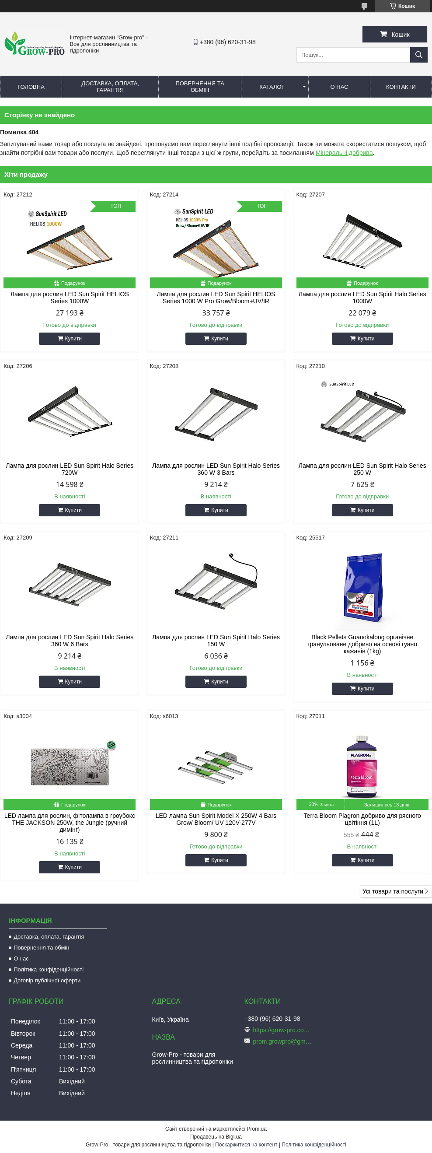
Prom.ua (257, 1129)
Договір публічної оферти (47, 980)
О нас (339, 87)
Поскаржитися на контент (246, 1145)
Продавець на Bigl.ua (216, 1137)
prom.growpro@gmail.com (283, 1041)
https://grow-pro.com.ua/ (283, 1030)
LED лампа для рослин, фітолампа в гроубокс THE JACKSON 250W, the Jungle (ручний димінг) (69, 822)
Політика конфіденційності (49, 969)
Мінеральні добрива (344, 152)
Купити (73, 339)
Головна (31, 87)
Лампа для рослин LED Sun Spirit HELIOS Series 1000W (69, 298)
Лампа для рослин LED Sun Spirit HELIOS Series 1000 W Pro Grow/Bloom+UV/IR (216, 298)
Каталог (271, 87)
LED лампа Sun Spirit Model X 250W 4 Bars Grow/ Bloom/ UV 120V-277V (216, 819)
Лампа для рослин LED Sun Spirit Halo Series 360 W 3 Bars (216, 469)
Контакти (401, 87)
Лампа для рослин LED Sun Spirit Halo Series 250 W (362, 469)
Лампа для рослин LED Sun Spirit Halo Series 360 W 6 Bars (69, 641)
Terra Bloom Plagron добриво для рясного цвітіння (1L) (362, 819)
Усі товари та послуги (392, 891)
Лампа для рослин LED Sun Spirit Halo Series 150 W (216, 641)
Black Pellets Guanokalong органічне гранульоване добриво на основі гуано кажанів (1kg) (362, 644)
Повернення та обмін (199, 86)
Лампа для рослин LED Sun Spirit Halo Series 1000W (362, 298)
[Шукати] (419, 55)
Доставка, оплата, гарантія (110, 86)
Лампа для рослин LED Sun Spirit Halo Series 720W (69, 469)
